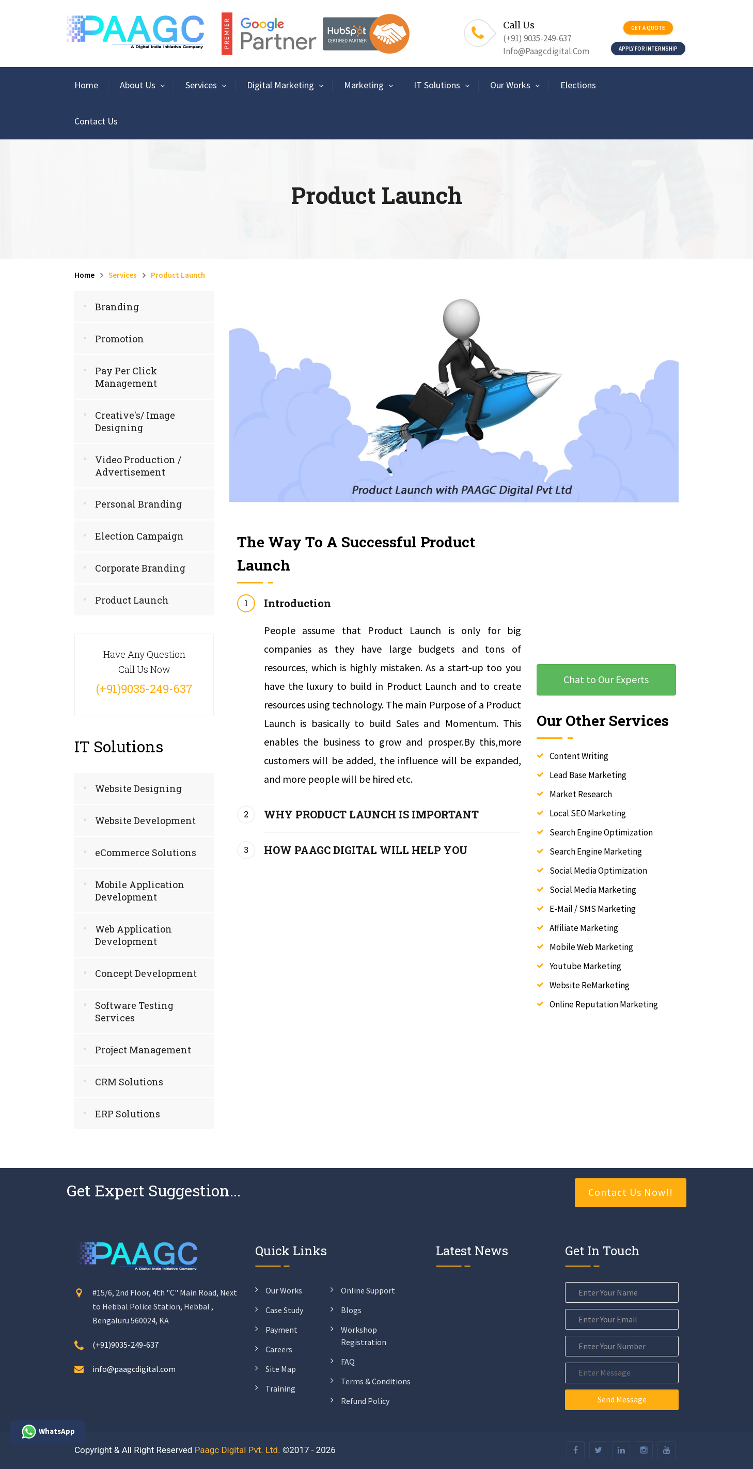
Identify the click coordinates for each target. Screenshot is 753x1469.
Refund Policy (365, 1401)
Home (86, 85)
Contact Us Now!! (630, 1192)
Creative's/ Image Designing (135, 421)
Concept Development (146, 973)
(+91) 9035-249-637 (537, 38)
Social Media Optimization (598, 870)
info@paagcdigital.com (546, 51)
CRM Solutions (129, 1082)
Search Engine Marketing (596, 851)
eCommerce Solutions (145, 852)
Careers (278, 1349)
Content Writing (579, 756)
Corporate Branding (140, 568)
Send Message (622, 1399)
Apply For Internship (648, 48)
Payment (281, 1329)
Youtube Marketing (585, 966)
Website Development (145, 820)
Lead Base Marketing (588, 775)
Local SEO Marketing (588, 813)
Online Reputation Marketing (604, 1004)
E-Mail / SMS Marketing (593, 908)
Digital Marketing (280, 85)
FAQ (348, 1361)
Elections (578, 85)
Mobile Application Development (139, 890)
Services (201, 85)
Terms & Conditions (376, 1381)
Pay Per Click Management (126, 377)
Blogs (351, 1310)
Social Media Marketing (593, 889)
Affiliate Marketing (584, 928)
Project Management (143, 1050)
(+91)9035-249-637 (125, 1344)
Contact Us (96, 121)
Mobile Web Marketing (591, 947)
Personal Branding (138, 504)
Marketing (364, 85)
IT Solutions (437, 85)
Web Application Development (133, 935)
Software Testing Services (134, 1011)
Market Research (581, 794)
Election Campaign (139, 536)
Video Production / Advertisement (138, 465)
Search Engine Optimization (601, 832)
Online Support (368, 1290)
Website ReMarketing (590, 985)
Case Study (284, 1310)
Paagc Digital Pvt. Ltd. (237, 1450)
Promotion (119, 339)
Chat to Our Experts (606, 679)
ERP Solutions (127, 1114)
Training (280, 1388)
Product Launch (132, 600)
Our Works (510, 85)
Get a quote (648, 27)
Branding (117, 307)
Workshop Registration (363, 1335)
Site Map (280, 1369)
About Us (137, 85)
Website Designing (138, 788)
